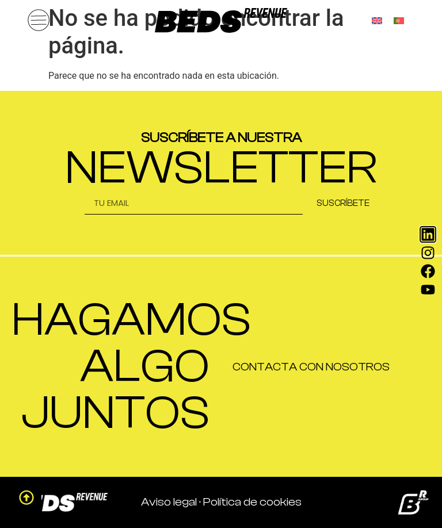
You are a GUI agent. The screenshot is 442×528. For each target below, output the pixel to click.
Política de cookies (252, 501)
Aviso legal (169, 501)
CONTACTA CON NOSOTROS (311, 366)
